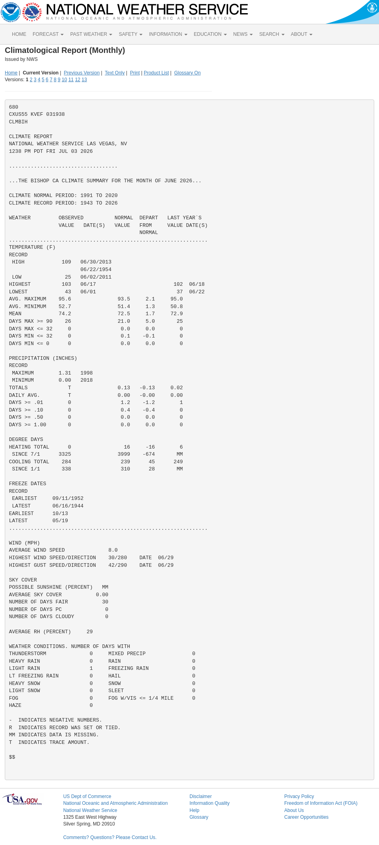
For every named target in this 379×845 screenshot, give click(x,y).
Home (11, 73)
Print (135, 73)
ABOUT (302, 34)
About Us (294, 810)
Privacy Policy (299, 796)
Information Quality (210, 803)
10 (64, 79)
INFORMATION (168, 34)
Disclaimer (201, 796)
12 (77, 79)
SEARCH (271, 34)
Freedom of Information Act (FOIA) (321, 803)
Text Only (115, 73)
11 (71, 79)
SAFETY (131, 34)
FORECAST (48, 34)
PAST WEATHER (91, 34)
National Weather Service (90, 810)
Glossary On (187, 73)
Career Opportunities (306, 817)
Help (194, 810)
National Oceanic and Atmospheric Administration (115, 803)
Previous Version (82, 73)
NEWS (243, 34)
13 (84, 79)
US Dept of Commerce (87, 796)
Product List (156, 73)
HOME (19, 34)
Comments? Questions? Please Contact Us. (110, 837)
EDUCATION (210, 34)
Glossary (199, 817)
